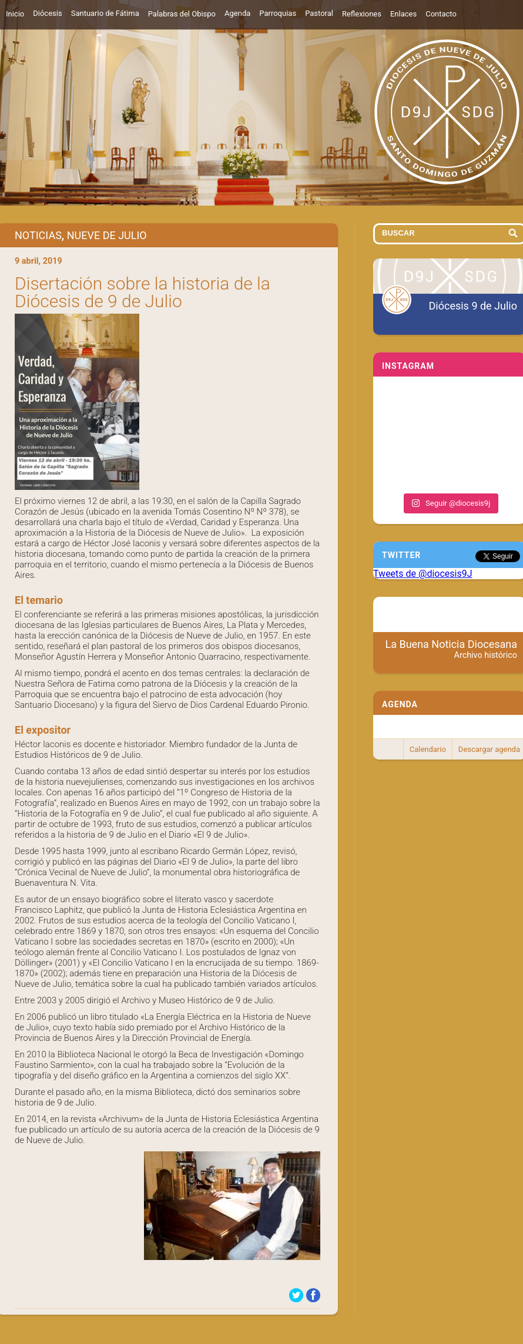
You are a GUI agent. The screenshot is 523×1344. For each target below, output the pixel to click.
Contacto (441, 13)
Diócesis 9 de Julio (473, 306)
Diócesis (47, 13)
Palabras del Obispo (182, 13)
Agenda (237, 13)
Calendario (428, 749)
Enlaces (403, 13)
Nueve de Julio (107, 235)
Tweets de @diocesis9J (422, 573)
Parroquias (277, 13)
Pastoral (319, 13)
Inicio (15, 13)
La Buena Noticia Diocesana (451, 649)
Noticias (38, 235)
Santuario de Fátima (105, 13)
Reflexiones (361, 13)
